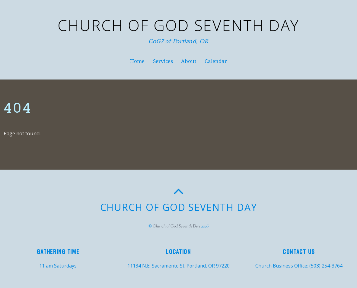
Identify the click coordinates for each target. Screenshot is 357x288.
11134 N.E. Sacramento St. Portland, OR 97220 (178, 265)
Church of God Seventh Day (176, 226)
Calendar (216, 61)
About (188, 61)
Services (163, 61)
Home (137, 61)
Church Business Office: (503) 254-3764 (299, 265)
